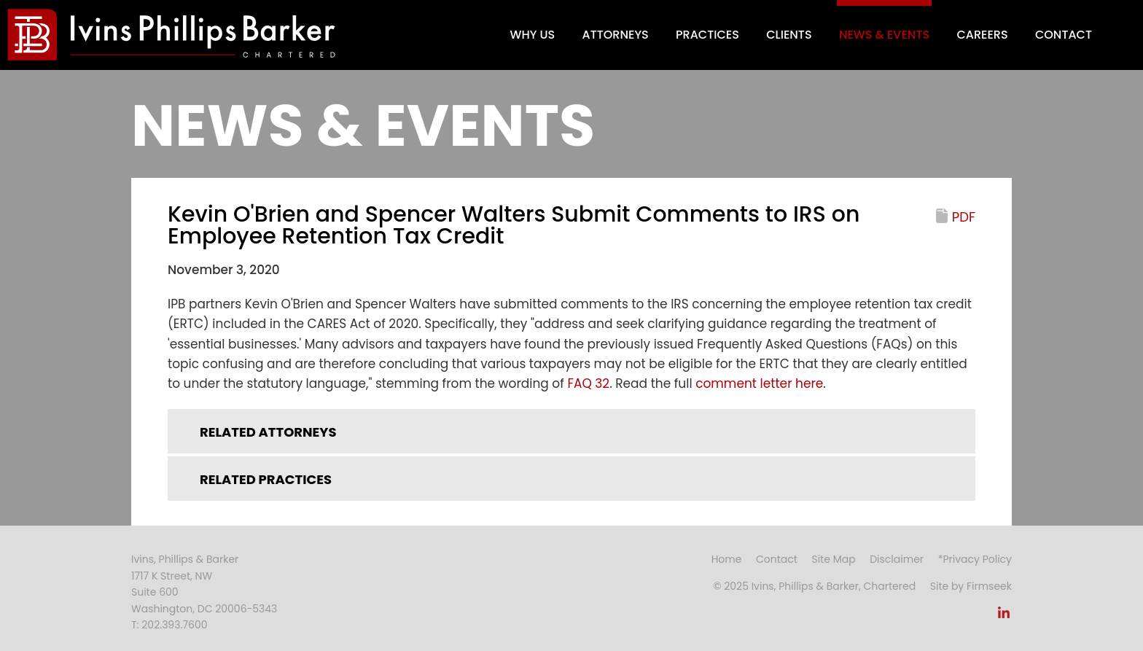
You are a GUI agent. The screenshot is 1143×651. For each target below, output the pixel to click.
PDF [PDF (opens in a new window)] (963, 217)
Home (726, 559)
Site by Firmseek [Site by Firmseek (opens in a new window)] (971, 586)
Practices (707, 34)
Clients (788, 34)
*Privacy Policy (975, 559)
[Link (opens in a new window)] (1004, 616)
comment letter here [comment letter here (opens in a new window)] (759, 383)
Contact (1063, 34)
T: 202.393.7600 (169, 624)
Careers (981, 34)
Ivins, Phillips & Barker (184, 559)
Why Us (532, 34)
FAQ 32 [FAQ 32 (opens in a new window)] (588, 383)
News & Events (884, 34)
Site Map (833, 559)
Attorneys (615, 34)
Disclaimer (897, 559)
